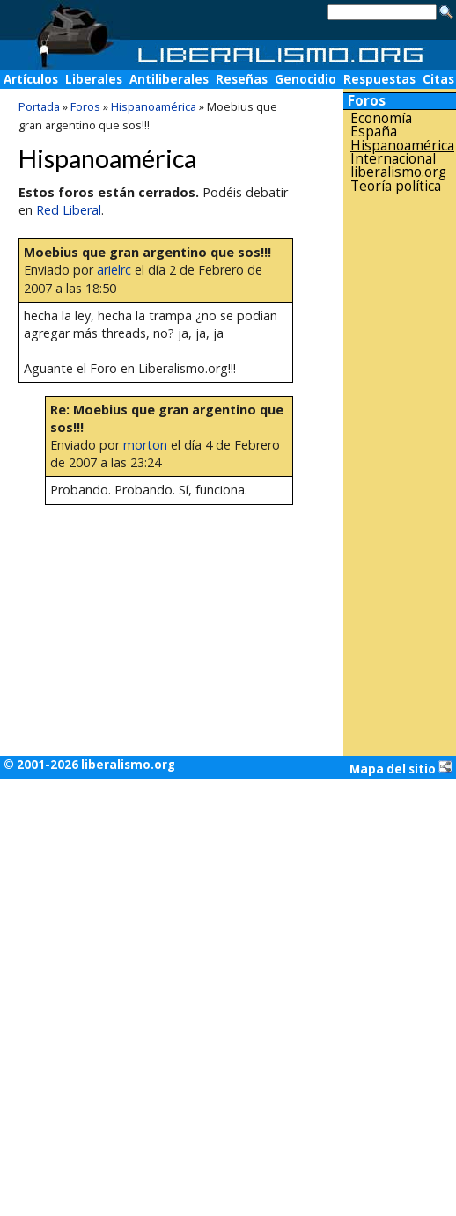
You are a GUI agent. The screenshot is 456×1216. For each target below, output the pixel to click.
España (373, 131)
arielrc (114, 269)
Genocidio (305, 79)
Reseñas (242, 79)
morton (145, 444)
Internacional (393, 158)
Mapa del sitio (400, 768)
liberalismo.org (398, 172)
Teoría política (395, 186)
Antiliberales (169, 79)
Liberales (93, 79)
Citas (438, 79)
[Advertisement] (399, 474)
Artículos (31, 79)
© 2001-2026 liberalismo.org (89, 765)
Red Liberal (68, 209)
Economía (381, 118)
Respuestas (379, 79)
